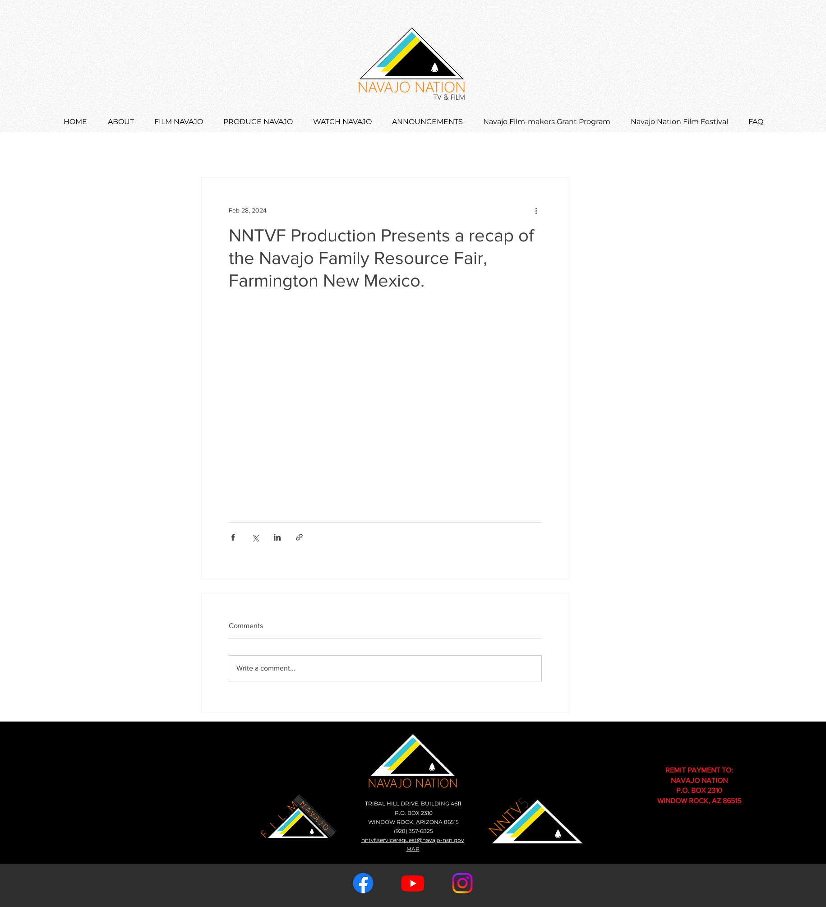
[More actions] (536, 210)
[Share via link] (299, 537)
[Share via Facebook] (233, 537)
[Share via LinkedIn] (277, 537)
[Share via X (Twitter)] (255, 537)
